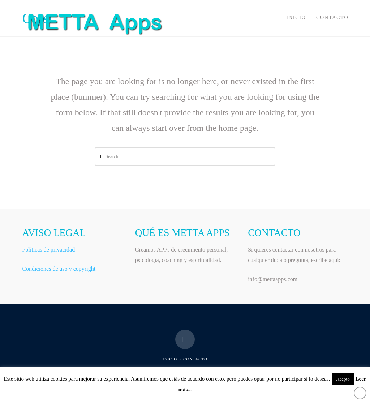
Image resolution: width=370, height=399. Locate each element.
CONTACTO (195, 359)
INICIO (170, 359)
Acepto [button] (343, 379)
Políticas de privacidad (48, 249)
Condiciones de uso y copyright (58, 269)
